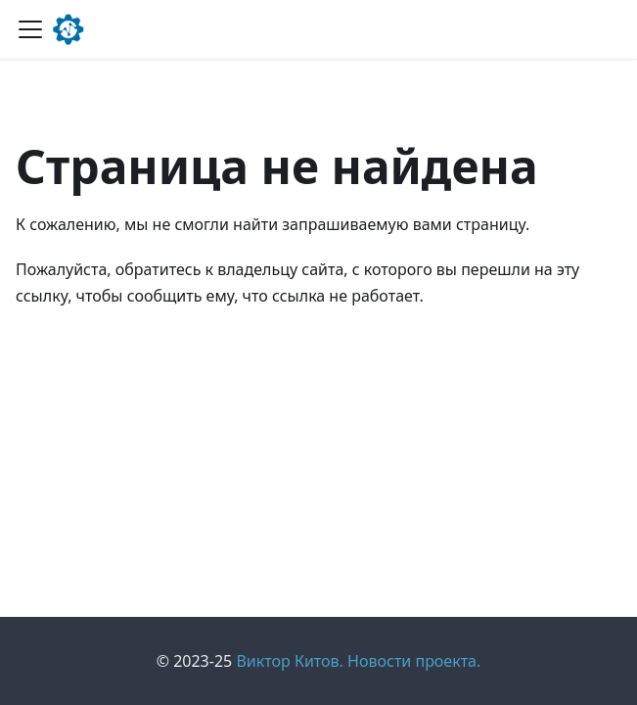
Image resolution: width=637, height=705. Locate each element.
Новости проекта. (413, 661)
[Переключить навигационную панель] (30, 29)
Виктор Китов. (289, 661)
